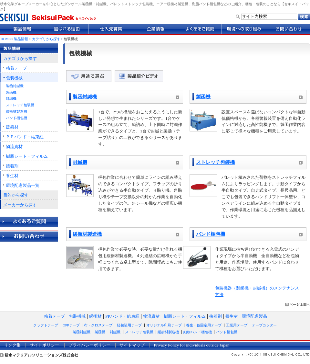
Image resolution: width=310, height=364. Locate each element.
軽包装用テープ (129, 325)
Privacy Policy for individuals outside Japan (191, 345)
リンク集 (12, 345)
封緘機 (11, 98)
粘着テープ (16, 68)
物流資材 (14, 146)
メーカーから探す (20, 204)
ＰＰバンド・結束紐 (25, 136)
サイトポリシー (44, 345)
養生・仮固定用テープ (204, 325)
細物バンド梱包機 (197, 332)
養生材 (12, 175)
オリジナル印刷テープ (164, 325)
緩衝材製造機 (16, 111)
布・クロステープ (98, 325)
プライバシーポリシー (89, 345)
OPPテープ (71, 325)
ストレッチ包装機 (20, 105)
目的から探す (15, 195)
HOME (6, 39)
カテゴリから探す (46, 39)
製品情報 (21, 39)
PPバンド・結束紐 (122, 316)
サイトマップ (132, 345)
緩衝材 (12, 127)
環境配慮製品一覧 (22, 185)
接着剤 (12, 166)
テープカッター (264, 325)
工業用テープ (236, 325)
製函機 (11, 92)
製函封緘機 (15, 86)
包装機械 (14, 77)
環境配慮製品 (254, 316)
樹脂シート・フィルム (27, 156)
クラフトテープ (45, 325)
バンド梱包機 (16, 118)
